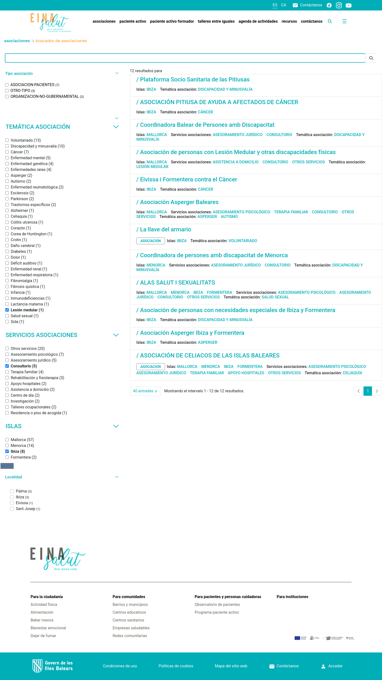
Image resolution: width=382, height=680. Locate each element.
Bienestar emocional (48, 628)
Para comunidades (129, 596)
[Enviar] (371, 58)
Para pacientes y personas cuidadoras (228, 596)
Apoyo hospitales (246, 373)
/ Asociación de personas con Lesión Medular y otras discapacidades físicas (236, 152)
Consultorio (279, 134)
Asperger (207, 216)
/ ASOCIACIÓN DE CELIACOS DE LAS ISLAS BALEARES (208, 355)
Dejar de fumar (43, 635)
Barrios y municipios (130, 604)
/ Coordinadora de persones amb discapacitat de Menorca (212, 255)
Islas (62, 426)
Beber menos (41, 620)
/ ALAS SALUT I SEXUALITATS (175, 282)
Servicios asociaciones (62, 335)
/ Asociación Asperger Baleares (177, 202)
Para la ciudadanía (46, 596)
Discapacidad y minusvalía (225, 89)
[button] (61, 73)
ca (283, 5)
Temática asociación (62, 126)
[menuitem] (104, 21)
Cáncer (205, 112)
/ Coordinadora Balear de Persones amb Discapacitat (205, 124)
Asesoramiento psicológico (241, 212)
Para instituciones (292, 596)
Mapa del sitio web (231, 666)
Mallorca (157, 134)
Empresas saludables (131, 628)
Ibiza (151, 89)
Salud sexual (275, 297)
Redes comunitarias (130, 635)
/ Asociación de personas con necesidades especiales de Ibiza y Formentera (235, 310)
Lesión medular (152, 166)
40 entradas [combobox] (147, 391)
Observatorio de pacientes (217, 604)
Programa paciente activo (217, 612)
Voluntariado (243, 240)
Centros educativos (129, 612)
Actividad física (43, 604)
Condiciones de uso (120, 666)
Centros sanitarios (128, 620)
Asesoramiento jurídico (237, 134)
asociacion (151, 241)
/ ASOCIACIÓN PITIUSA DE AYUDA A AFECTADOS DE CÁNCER (217, 102)
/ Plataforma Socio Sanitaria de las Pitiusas (193, 79)
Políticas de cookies (176, 666)
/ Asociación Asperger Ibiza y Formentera (190, 332)
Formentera (219, 292)
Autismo (229, 216)
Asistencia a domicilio (235, 162)
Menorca (156, 265)
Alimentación (41, 612)
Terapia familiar (291, 212)
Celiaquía (352, 373)
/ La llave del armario (163, 229)
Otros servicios (308, 162)
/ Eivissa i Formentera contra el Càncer (186, 179)
